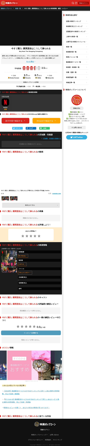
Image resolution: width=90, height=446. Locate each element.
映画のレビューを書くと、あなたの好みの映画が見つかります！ (27, 407)
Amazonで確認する (46, 120)
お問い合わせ (77, 127)
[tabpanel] (31, 365)
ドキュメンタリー (25, 272)
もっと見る (31, 61)
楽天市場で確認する (15, 120)
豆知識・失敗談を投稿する (51, 138)
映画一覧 (18, 8)
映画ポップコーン (6, 8)
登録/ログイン (83, 3)
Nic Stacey (23, 256)
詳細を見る (76, 108)
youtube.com (56, 193)
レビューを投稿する (31, 333)
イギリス (22, 264)
